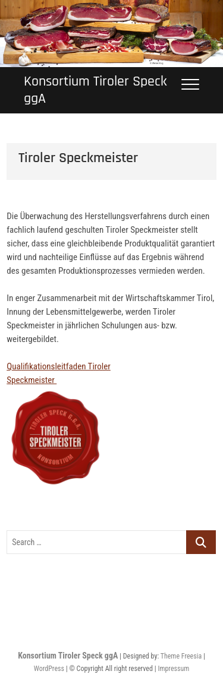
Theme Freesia (181, 656)
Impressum (173, 668)
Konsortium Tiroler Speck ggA (95, 90)
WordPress (49, 668)
